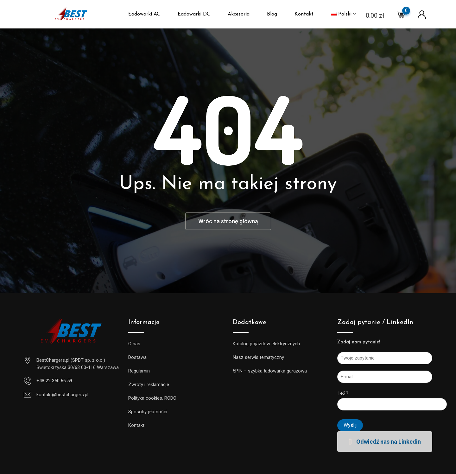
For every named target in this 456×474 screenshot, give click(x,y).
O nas (134, 344)
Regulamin (139, 371)
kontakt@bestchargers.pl (62, 394)
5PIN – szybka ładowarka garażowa (270, 371)
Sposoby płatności (147, 412)
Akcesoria (239, 14)
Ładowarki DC (194, 14)
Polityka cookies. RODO (152, 398)
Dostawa (137, 357)
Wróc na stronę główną (228, 221)
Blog (272, 14)
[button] (384, 441)
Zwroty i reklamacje (148, 384)
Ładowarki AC (144, 14)
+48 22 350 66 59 (54, 381)
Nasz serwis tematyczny (258, 357)
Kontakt (304, 14)
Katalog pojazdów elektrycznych (266, 344)
